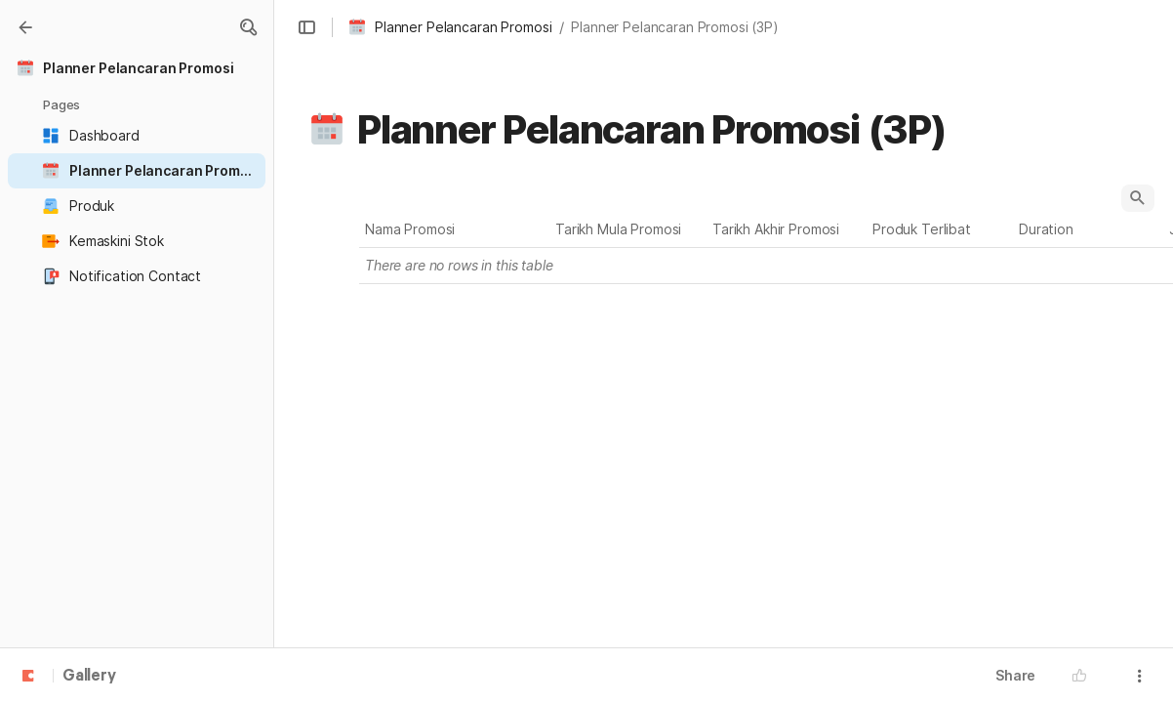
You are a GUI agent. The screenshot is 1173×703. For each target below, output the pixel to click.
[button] (248, 27)
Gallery (89, 676)
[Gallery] (25, 27)
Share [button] (1015, 675)
